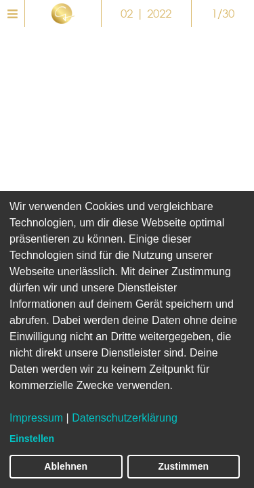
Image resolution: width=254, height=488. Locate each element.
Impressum (36, 418)
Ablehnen (65, 466)
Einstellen (31, 438)
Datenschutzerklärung (124, 418)
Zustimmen (183, 466)
